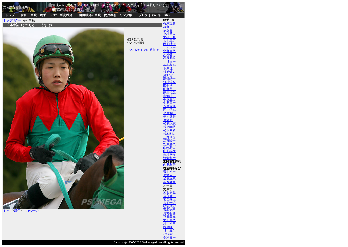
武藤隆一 (169, 140)
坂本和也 (169, 65)
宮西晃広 (169, 199)
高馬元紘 (169, 58)
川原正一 (169, 47)
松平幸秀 (169, 127)
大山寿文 (169, 220)
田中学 (168, 85)
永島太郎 (169, 106)
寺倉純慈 (169, 182)
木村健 (168, 54)
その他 (155, 15)
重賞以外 (66, 15)
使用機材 (110, 15)
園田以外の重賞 (90, 15)
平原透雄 (169, 116)
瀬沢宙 (168, 75)
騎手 (43, 15)
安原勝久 (169, 144)
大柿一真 (169, 37)
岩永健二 (169, 196)
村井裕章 (169, 224)
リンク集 (126, 15)
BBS (167, 15)
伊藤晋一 (169, 30)
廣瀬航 (168, 120)
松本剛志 (169, 134)
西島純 (168, 227)
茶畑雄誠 (169, 92)
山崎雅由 (169, 147)
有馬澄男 (169, 23)
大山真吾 (169, 40)
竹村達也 (169, 82)
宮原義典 (169, 217)
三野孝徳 (169, 137)
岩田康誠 (169, 192)
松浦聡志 (169, 123)
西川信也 (169, 110)
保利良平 (169, 237)
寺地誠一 (169, 96)
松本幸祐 (169, 130)
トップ (10, 15)
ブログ (143, 15)
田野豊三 (169, 89)
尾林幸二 (169, 175)
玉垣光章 (169, 210)
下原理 (168, 68)
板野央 (168, 27)
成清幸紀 (169, 179)
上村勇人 (169, 33)
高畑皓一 (169, 78)
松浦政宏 (169, 206)
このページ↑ (31, 210)
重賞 (33, 15)
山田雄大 (169, 151)
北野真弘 (169, 51)
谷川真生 (169, 230)
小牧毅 (168, 234)
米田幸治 (169, 203)
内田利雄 (169, 165)
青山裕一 (169, 172)
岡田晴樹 (169, 44)
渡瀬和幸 (169, 158)
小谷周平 (169, 61)
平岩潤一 (169, 113)
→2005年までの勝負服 (143, 50)
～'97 (53, 15)
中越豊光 (169, 99)
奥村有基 (169, 213)
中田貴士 (169, 103)
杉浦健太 (169, 71)
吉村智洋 (169, 154)
